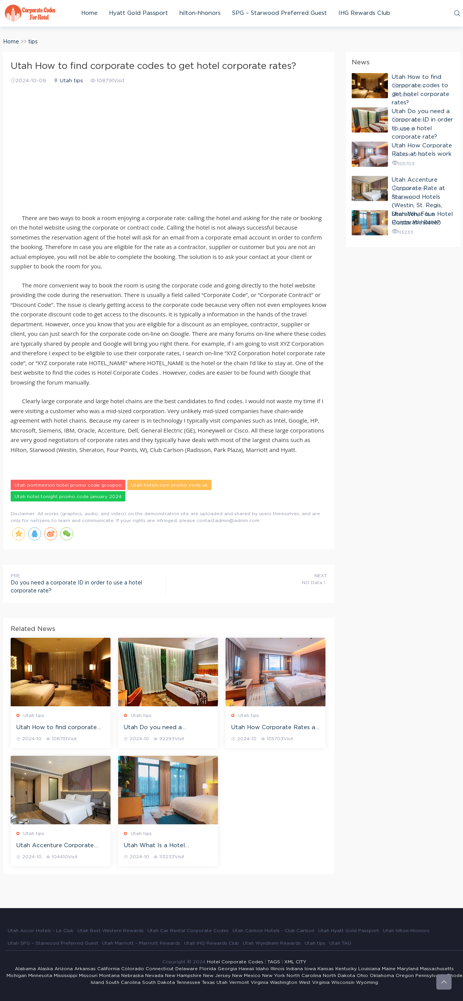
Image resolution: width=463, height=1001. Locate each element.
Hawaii (246, 968)
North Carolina (304, 975)
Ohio (362, 975)
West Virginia (314, 982)
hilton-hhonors (200, 13)
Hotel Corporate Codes (235, 961)
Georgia (227, 968)
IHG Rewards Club (364, 13)
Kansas (325, 968)
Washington (283, 982)
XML (289, 961)
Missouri (88, 975)
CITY (301, 961)
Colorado (132, 968)
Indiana (294, 968)
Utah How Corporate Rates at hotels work (274, 728)
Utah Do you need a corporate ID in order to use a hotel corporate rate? (167, 728)
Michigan (16, 975)
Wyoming (367, 982)
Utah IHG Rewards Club (211, 943)
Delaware (186, 968)
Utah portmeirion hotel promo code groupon (68, 485)
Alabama (25, 968)
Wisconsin (342, 982)
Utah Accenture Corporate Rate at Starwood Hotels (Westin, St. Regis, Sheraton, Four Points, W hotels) (56, 846)
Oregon (405, 975)
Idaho (262, 968)
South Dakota (158, 982)
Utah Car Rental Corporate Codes (188, 930)
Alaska (45, 968)
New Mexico (246, 975)
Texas (208, 982)
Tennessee (188, 982)
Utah (221, 982)
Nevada (154, 975)
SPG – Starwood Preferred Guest (279, 13)
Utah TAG (340, 943)
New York (273, 975)
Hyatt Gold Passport (138, 13)
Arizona (63, 968)
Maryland (407, 968)
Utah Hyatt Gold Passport (348, 930)
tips (33, 42)
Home (89, 13)
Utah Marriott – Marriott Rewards (141, 943)
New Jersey (217, 975)
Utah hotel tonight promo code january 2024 (68, 496)
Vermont (239, 982)
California (108, 968)
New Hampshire (183, 975)
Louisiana (369, 968)
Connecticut (160, 968)
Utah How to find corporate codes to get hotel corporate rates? (58, 728)
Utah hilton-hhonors (406, 930)
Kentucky (346, 968)
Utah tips (71, 80)
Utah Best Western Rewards (110, 930)
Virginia (259, 982)
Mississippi (65, 975)
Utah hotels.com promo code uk (169, 485)
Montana (109, 975)
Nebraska (132, 975)
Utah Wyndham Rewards (272, 943)
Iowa (310, 968)
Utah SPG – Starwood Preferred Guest (53, 943)
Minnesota (40, 975)
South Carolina (123, 982)
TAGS (274, 961)
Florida (207, 968)
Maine (389, 968)
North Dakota (339, 975)
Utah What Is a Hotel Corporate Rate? (154, 846)
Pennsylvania (430, 975)
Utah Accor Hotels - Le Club (41, 930)
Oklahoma (382, 975)
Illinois (278, 968)
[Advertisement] (169, 144)
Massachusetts (437, 968)
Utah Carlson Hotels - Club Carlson (273, 930)
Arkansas (85, 968)
